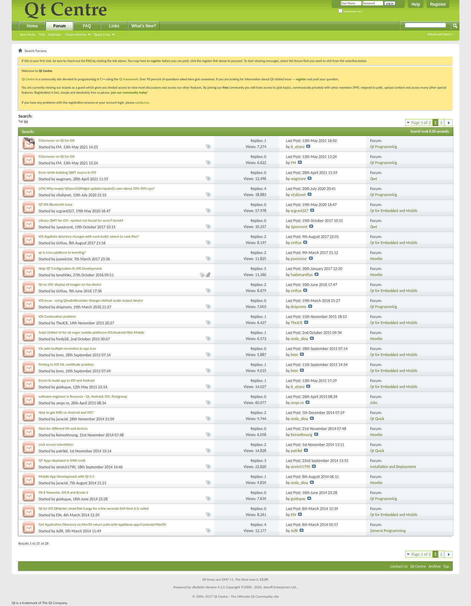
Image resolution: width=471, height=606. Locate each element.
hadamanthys (302, 274)
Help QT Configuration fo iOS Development (70, 268)
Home (32, 26)
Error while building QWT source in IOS (67, 172)
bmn (60, 355)
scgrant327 (65, 211)
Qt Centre (28, 79)
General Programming (388, 530)
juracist (62, 419)
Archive (435, 566)
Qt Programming (383, 146)
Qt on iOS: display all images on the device (70, 284)
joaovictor (64, 259)
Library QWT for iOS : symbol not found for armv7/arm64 (81, 220)
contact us (142, 102)
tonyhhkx (63, 275)
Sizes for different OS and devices (63, 428)
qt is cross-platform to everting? (62, 252)
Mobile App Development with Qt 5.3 (66, 476)
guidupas (63, 387)
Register (438, 4)
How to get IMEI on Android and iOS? (66, 412)
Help (415, 4)
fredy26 (62, 339)
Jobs (373, 402)
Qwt (373, 178)
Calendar (54, 34)
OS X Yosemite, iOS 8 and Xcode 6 (63, 492)
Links (114, 26)
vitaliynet (63, 195)
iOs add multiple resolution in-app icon (67, 348)
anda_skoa (299, 338)
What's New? (143, 26)
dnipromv (64, 307)
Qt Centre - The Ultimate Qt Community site (246, 596)
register (301, 79)
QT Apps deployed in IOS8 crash (62, 460)
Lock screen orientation (56, 444)
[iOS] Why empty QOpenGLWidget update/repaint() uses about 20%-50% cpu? (97, 188)
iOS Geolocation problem (57, 316)
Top (446, 566)
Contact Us (399, 566)
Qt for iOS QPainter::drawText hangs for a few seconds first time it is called (93, 508)
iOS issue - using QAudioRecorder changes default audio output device (91, 300)
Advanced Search (440, 34)
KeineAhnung (67, 435)
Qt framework (128, 79)
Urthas (61, 243)
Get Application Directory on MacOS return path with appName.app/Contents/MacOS (102, 524)
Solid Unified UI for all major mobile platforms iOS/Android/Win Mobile (91, 332)
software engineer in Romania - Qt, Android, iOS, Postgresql (83, 396)
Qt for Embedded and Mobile (393, 210)
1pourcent (64, 227)
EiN (59, 515)
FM (59, 147)
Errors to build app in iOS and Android (67, 380)
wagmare (63, 179)
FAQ (42, 34)
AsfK (59, 531)
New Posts (27, 34)
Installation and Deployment (393, 466)
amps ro (62, 403)
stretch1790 (66, 467)
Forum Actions (76, 34)
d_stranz (298, 146)
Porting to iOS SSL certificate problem (66, 364)
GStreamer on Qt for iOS (57, 140)
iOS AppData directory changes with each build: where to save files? (89, 236)
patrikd (62, 451)
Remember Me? (350, 11)
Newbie (376, 258)
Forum (59, 26)
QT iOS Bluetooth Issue (56, 204)
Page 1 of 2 (421, 122)
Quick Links (102, 34)
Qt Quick (377, 418)
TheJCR (62, 323)
